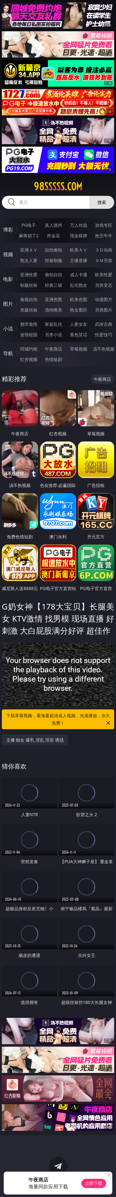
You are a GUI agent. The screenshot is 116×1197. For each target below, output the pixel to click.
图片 (8, 303)
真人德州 (53, 225)
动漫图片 (103, 299)
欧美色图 (78, 299)
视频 (8, 254)
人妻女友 (78, 324)
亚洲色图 (53, 299)
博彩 (8, 229)
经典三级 (53, 285)
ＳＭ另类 (103, 260)
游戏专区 (103, 225)
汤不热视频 (103, 349)
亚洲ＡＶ (28, 250)
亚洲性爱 (28, 275)
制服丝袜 (28, 285)
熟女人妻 (28, 260)
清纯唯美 (53, 310)
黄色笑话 (78, 335)
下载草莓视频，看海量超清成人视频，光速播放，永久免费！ (58, 720)
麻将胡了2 (29, 236)
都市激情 (28, 324)
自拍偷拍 (53, 250)
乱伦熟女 (78, 285)
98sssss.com (58, 186)
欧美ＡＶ (78, 250)
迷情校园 (28, 335)
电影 (8, 279)
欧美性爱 (103, 275)
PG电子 (28, 225)
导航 (8, 353)
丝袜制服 (53, 260)
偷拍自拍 (53, 275)
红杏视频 (28, 359)
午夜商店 (53, 349)
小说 (8, 328)
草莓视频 (78, 349)
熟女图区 (78, 310)
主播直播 (78, 260)
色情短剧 (53, 359)
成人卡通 (78, 275)
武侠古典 (103, 324)
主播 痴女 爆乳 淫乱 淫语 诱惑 (35, 740)
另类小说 (53, 335)
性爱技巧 (103, 335)
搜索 (101, 202)
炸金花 (53, 236)
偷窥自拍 (28, 299)
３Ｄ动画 (103, 250)
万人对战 (78, 225)
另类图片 (103, 310)
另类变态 (103, 285)
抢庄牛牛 (103, 236)
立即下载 (93, 1183)
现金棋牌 (78, 236)
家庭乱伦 (53, 324)
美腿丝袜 (28, 310)
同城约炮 (28, 349)
